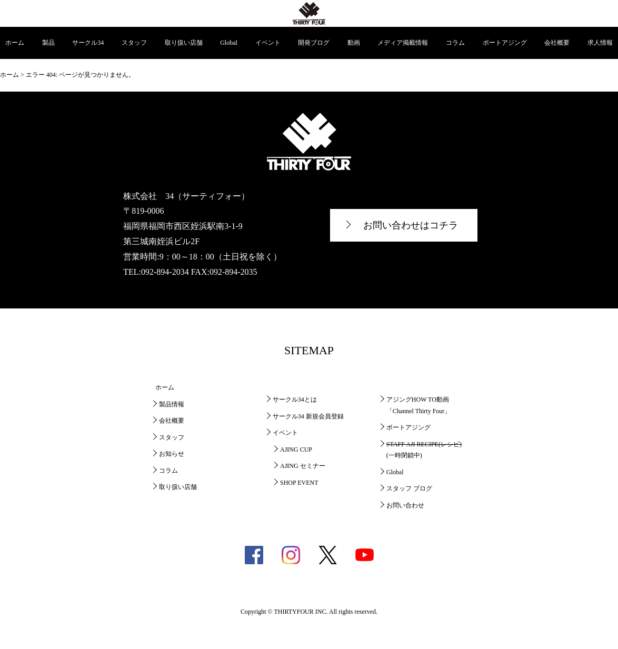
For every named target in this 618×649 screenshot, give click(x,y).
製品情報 (171, 404)
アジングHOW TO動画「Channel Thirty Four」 (418, 405)
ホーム (14, 42)
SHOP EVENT (299, 482)
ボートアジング (505, 42)
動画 (353, 42)
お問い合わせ (405, 505)
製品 (48, 42)
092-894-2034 (165, 271)
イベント (268, 42)
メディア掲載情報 (402, 42)
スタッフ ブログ (409, 488)
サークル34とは (295, 399)
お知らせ (171, 453)
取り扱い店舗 (184, 42)
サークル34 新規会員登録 (308, 416)
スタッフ (134, 42)
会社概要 (557, 42)
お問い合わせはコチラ (410, 225)
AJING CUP (296, 449)
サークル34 (88, 42)
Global (228, 42)
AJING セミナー (302, 466)
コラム (455, 42)
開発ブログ (314, 42)
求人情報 (600, 42)
